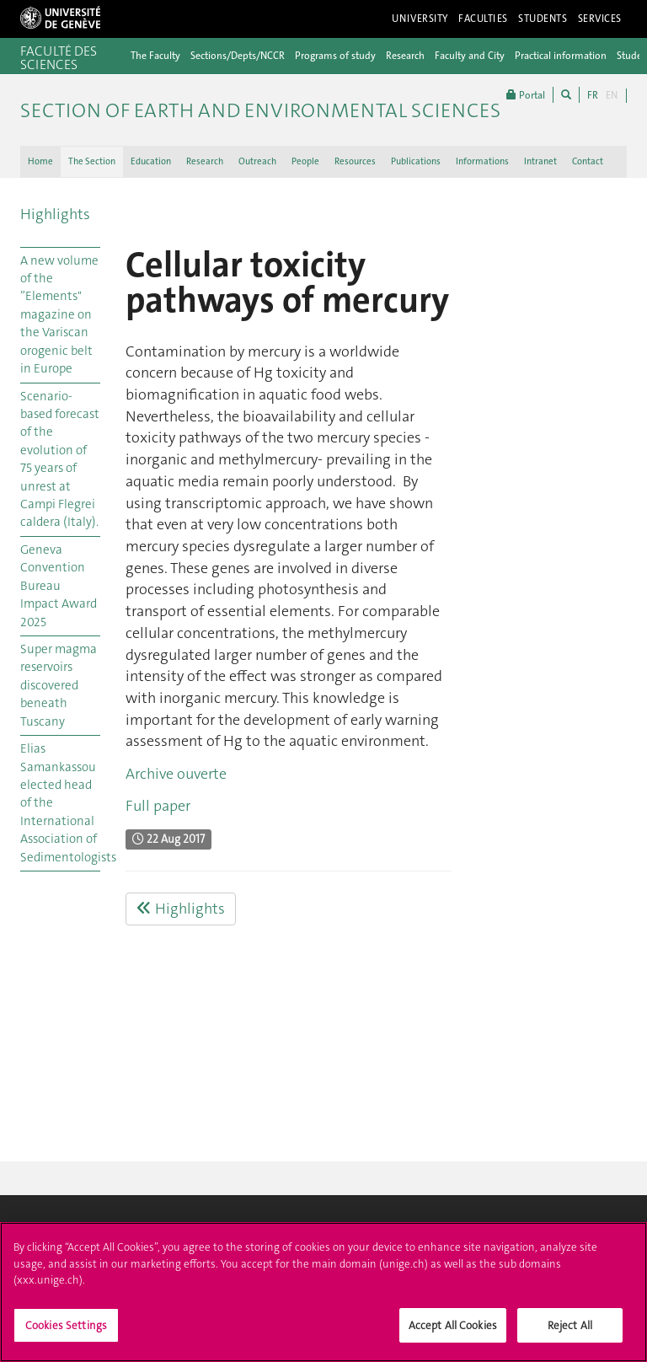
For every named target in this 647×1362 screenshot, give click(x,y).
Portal (525, 95)
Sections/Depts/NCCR (237, 55)
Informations (482, 161)
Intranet (540, 161)
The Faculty (155, 55)
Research (405, 55)
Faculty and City (470, 55)
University (420, 18)
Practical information (561, 55)
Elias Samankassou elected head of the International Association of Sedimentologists (60, 803)
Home (40, 161)
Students (543, 18)
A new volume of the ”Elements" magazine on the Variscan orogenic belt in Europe (59, 315)
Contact (587, 161)
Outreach (257, 161)
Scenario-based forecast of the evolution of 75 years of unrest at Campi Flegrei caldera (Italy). (59, 459)
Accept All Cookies (453, 1332)
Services (600, 18)
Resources (355, 161)
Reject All (570, 1332)
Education (151, 161)
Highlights (55, 214)
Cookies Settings (66, 1332)
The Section (91, 161)
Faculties (483, 18)
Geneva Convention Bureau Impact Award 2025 (58, 585)
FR (592, 95)
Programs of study (335, 55)
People (305, 161)
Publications (416, 161)
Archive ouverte (176, 774)
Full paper (158, 806)
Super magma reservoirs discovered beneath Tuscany (58, 685)
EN (612, 95)
